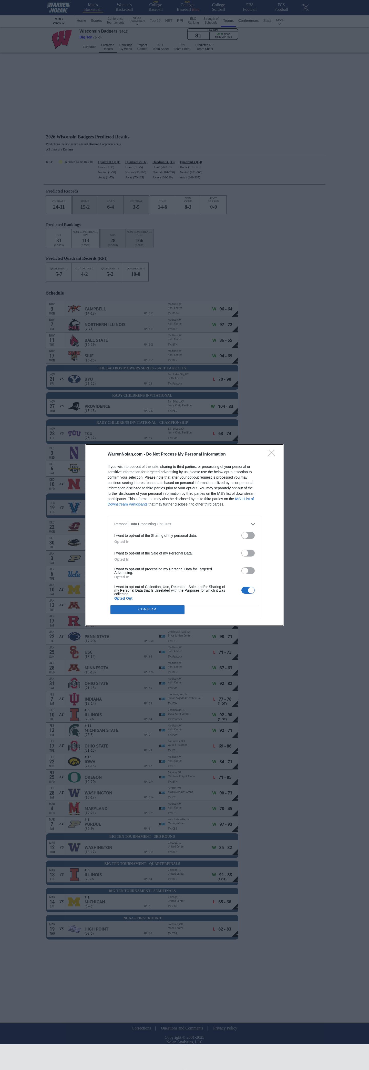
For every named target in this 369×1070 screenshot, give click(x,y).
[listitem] (184, 524)
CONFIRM (147, 609)
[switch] (248, 535)
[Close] (273, 454)
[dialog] (184, 535)
